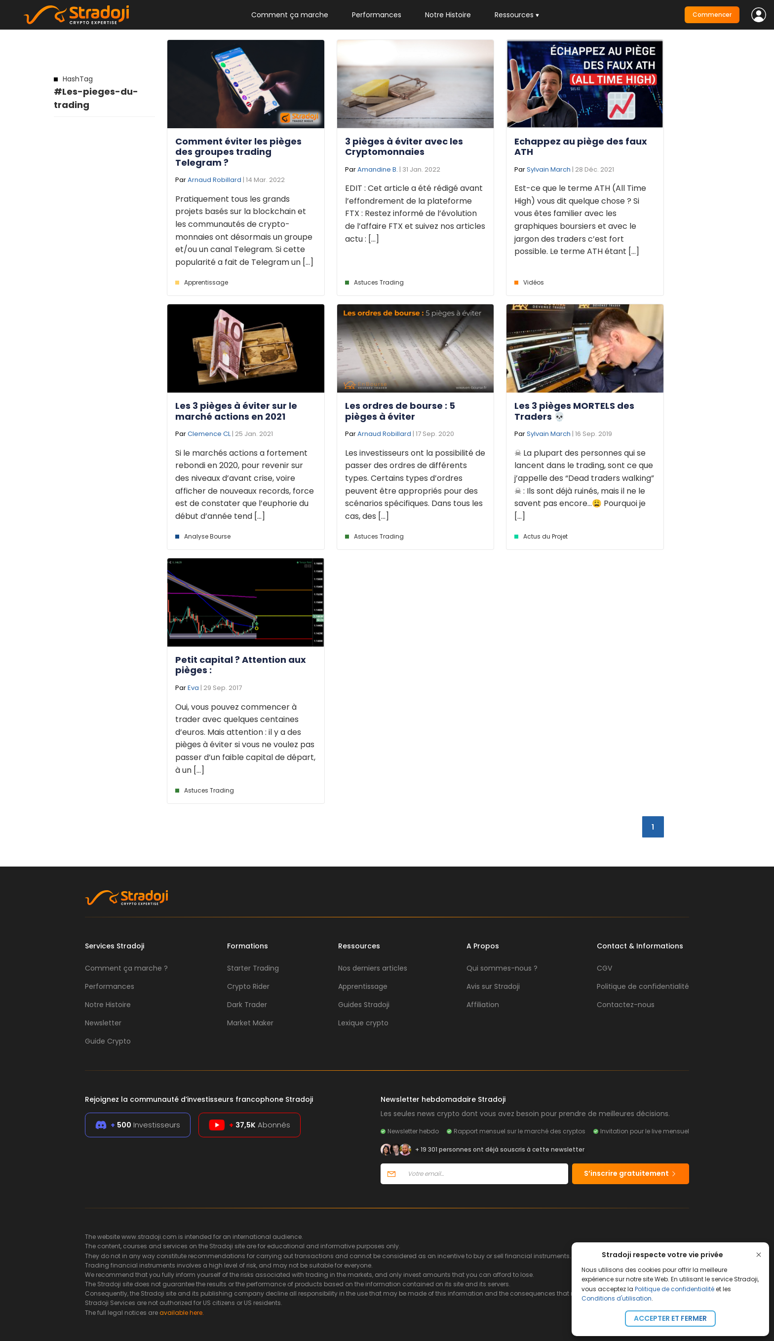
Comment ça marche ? (126, 968)
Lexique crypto (363, 1023)
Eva (193, 687)
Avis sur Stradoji (493, 986)
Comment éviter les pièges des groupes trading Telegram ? (238, 152)
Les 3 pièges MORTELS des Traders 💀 (574, 411)
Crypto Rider (248, 986)
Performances (376, 15)
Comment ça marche (289, 15)
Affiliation (482, 1005)
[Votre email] (485, 1173)
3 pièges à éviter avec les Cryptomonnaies (404, 146)
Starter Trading (253, 968)
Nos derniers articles (372, 968)
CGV (604, 968)
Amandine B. (377, 169)
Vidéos (533, 282)
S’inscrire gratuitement (630, 1173)
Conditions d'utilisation (616, 1298)
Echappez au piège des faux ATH (580, 146)
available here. (181, 1312)
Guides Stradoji (363, 1005)
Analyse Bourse (207, 536)
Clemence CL (209, 433)
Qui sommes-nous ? (502, 968)
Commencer (712, 14)
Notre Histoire (448, 15)
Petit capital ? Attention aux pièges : (240, 665)
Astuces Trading (379, 282)
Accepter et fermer (670, 1318)
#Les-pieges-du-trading (96, 92)
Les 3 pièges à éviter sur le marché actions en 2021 (236, 411)
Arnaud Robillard (214, 179)
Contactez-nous (626, 1005)
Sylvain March (549, 169)
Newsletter (103, 1023)
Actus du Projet (545, 536)
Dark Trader (247, 1005)
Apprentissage (206, 282)
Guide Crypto (108, 1041)
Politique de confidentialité (674, 1289)
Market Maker (250, 1023)
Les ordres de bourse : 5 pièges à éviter (400, 411)
